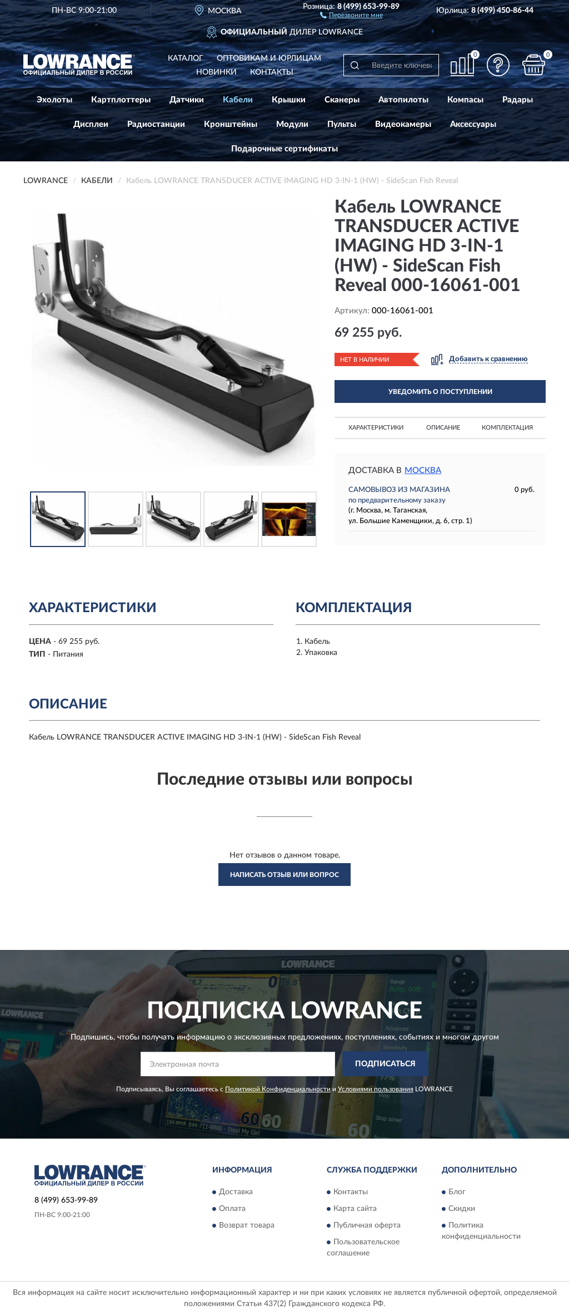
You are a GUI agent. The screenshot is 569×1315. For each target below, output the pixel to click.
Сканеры (342, 100)
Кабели (238, 100)
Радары (517, 100)
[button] (351, 14)
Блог (457, 1192)
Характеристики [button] (375, 428)
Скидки (461, 1209)
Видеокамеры (403, 124)
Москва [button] (423, 470)
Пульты (341, 124)
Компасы (465, 100)
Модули (292, 124)
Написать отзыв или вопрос (284, 874)
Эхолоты (54, 100)
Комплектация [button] (507, 428)
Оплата (232, 1209)
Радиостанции (156, 124)
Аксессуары (473, 124)
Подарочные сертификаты (284, 149)
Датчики (186, 100)
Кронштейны (230, 124)
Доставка (236, 1192)
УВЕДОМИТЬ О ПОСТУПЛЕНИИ (440, 391)
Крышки (289, 100)
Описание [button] (443, 428)
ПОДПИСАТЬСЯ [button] (385, 1064)
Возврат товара (246, 1225)
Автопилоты (403, 100)
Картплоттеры (121, 100)
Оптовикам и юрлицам (269, 58)
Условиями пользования (375, 1089)
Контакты (271, 72)
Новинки (216, 72)
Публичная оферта (367, 1225)
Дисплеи (90, 124)
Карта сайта (355, 1209)
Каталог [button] (185, 58)
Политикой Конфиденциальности (278, 1089)
